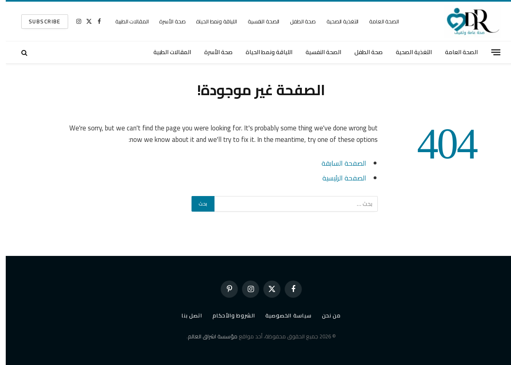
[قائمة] (490, 52)
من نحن (325, 315)
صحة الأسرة (166, 21)
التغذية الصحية (337, 21)
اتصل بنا (186, 315)
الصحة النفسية (258, 21)
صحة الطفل (297, 21)
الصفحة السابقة (338, 163)
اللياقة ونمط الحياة (210, 21)
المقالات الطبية (126, 21)
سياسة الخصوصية (283, 315)
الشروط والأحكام (228, 315)
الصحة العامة (378, 21)
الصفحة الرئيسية (338, 177)
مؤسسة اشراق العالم (207, 336)
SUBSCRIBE (39, 21)
